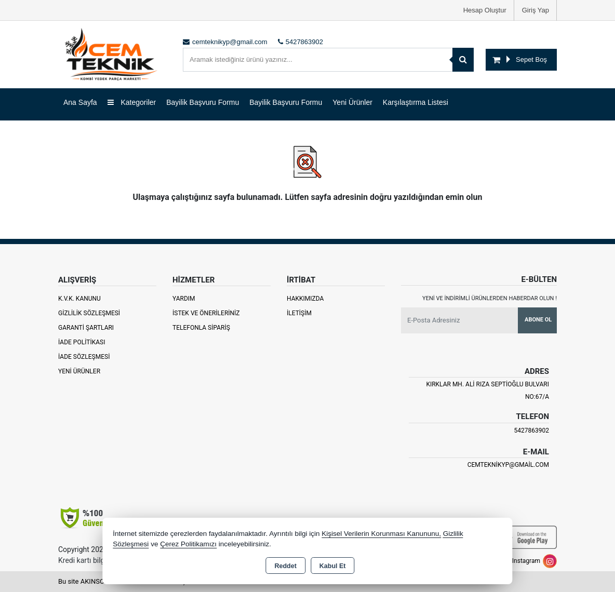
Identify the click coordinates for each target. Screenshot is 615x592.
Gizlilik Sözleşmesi (89, 313)
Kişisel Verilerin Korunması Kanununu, (381, 533)
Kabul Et (332, 566)
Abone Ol (538, 319)
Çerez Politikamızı (188, 544)
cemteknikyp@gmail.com (508, 464)
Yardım (183, 298)
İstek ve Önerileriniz (206, 313)
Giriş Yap (535, 10)
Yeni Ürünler (79, 371)
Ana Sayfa (80, 102)
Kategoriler (132, 102)
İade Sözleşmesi (84, 356)
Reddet (285, 566)
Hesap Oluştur (484, 10)
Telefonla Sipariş (201, 327)
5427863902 (531, 430)
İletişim (299, 313)
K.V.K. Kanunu (79, 298)
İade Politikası (81, 342)
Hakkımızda (305, 298)
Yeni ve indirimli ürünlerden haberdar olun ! (489, 298)
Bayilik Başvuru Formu (202, 102)
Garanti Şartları (86, 327)
